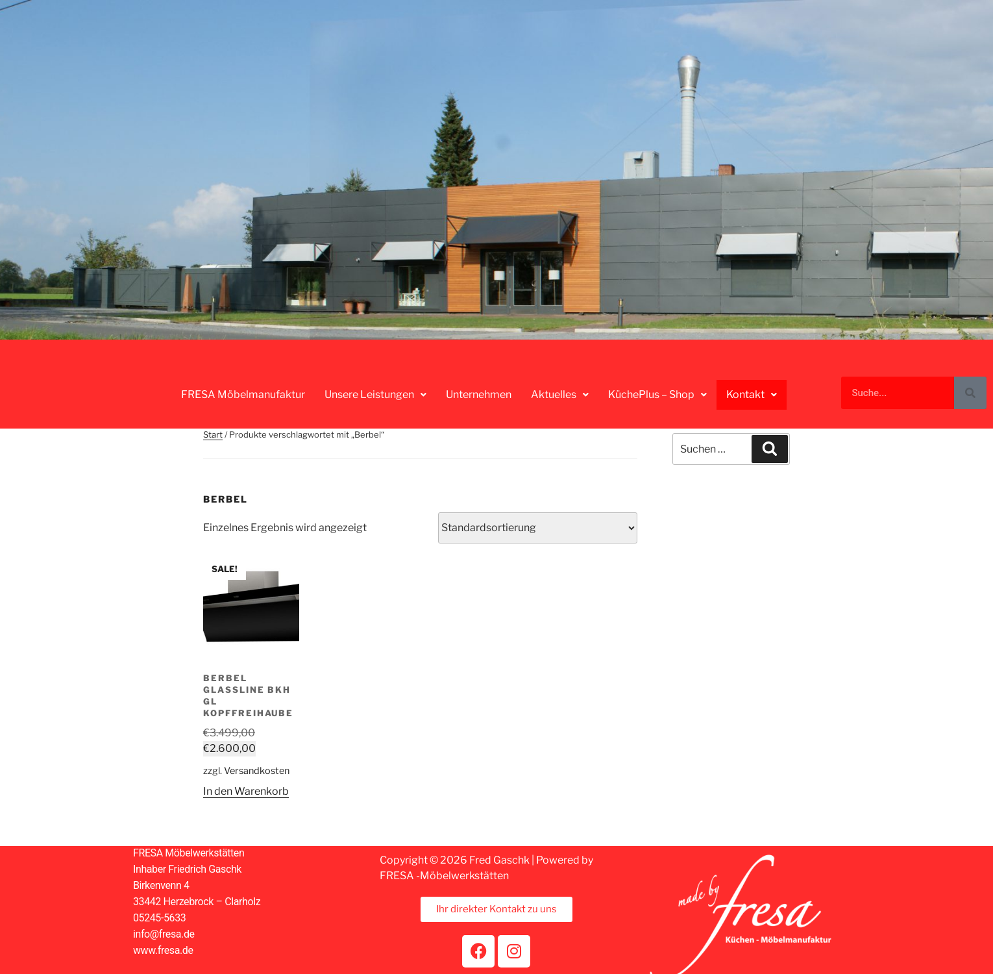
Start (213, 434)
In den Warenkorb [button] (246, 791)
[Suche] (970, 393)
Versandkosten (256, 771)
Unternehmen (480, 394)
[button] (376, 395)
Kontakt (752, 394)
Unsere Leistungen (377, 394)
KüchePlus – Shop (658, 394)
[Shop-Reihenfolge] (537, 527)
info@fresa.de (164, 934)
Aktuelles (561, 394)
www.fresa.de (163, 950)
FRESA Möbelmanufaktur (244, 394)
